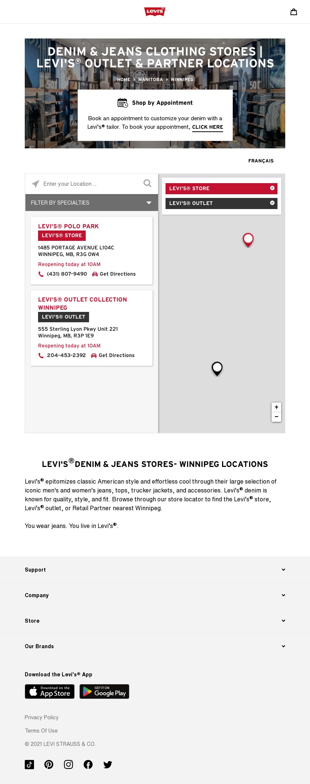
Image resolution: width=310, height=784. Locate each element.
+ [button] (277, 407)
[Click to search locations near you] (35, 184)
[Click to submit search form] (148, 184)
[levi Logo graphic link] (155, 11)
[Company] (155, 595)
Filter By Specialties (60, 202)
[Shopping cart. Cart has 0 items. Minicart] (293, 11)
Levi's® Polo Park (68, 226)
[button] (42, 717)
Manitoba (150, 79)
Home (123, 79)
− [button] (277, 417)
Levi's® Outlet (191, 203)
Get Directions (118, 274)
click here (207, 127)
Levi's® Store (189, 188)
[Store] (155, 620)
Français (261, 161)
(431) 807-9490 (67, 274)
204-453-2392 (66, 355)
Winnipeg (182, 79)
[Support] (155, 569)
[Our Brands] (155, 646)
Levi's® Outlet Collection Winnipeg (82, 304)
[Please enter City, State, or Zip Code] (91, 184)
